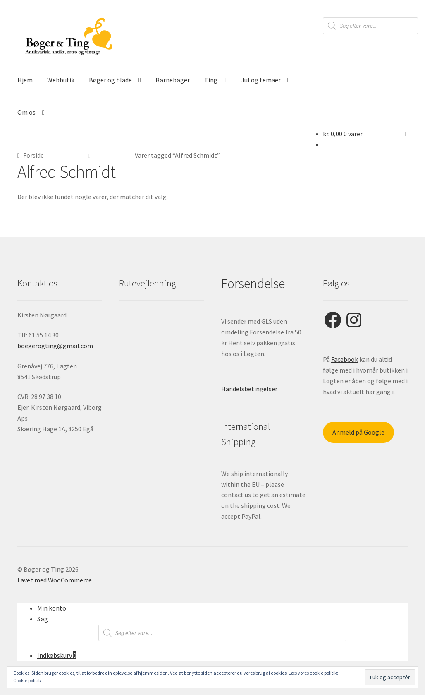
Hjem (25, 80)
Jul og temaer (261, 80)
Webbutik (60, 80)
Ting (210, 80)
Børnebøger (172, 80)
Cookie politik (27, 680)
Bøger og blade (110, 80)
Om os (26, 112)
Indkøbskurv (56, 655)
